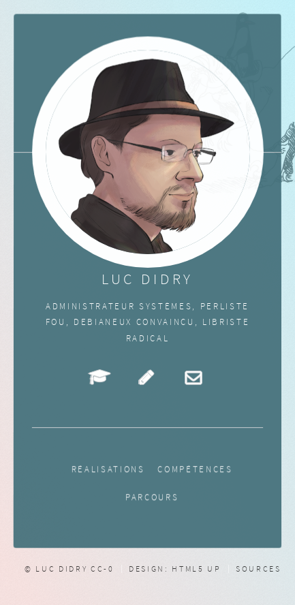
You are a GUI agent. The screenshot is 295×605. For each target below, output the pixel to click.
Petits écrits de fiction (147, 377)
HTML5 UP (196, 568)
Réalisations (107, 470)
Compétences (196, 470)
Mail (195, 377)
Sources (258, 568)
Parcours (152, 497)
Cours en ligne (100, 377)
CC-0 (102, 568)
